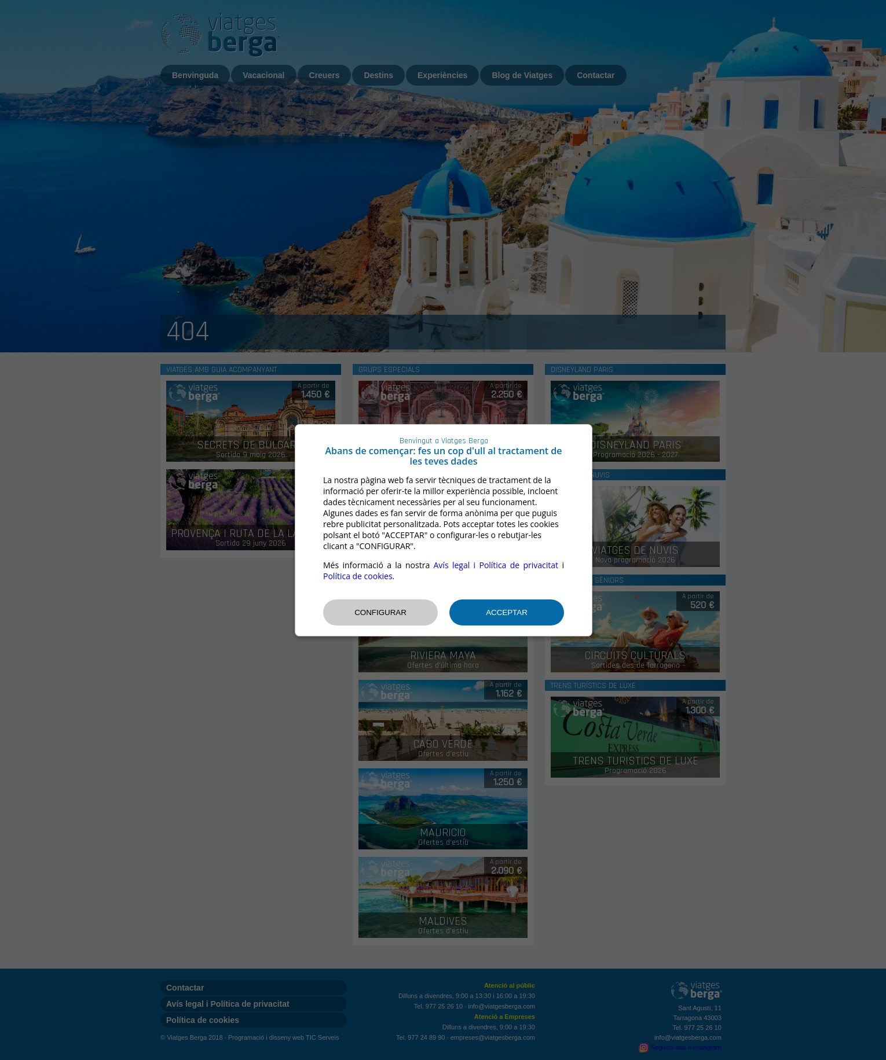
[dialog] (443, 530)
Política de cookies (358, 576)
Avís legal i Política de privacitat (496, 565)
